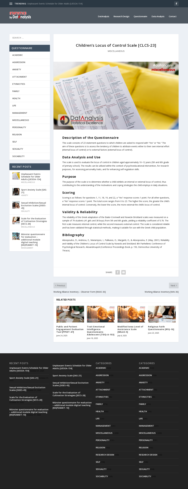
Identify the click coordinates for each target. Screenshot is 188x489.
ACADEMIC (17, 48)
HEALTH (16, 91)
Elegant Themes (30, 485)
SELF (14, 135)
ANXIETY (16, 62)
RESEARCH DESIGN (105, 448)
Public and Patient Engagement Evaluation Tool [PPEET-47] (70, 323)
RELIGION (17, 127)
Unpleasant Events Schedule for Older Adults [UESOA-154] (55, 3)
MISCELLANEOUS (116, 44)
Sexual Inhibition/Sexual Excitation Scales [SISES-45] (33, 199)
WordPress (57, 485)
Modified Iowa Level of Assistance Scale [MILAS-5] (130, 323)
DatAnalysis (103, 14)
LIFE (14, 99)
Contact (172, 14)
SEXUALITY (17, 142)
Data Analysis (158, 14)
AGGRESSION (18, 55)
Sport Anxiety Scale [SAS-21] (34, 184)
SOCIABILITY (18, 149)
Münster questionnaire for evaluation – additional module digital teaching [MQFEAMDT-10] (33, 233)
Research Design (121, 14)
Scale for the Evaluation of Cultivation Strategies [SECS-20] (34, 214)
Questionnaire (140, 14)
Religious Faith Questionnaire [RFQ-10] (161, 321)
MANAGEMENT (19, 106)
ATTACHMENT (19, 70)
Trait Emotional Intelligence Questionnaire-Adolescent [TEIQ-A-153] (100, 324)
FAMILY (15, 84)
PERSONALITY (19, 120)
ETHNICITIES (18, 77)
